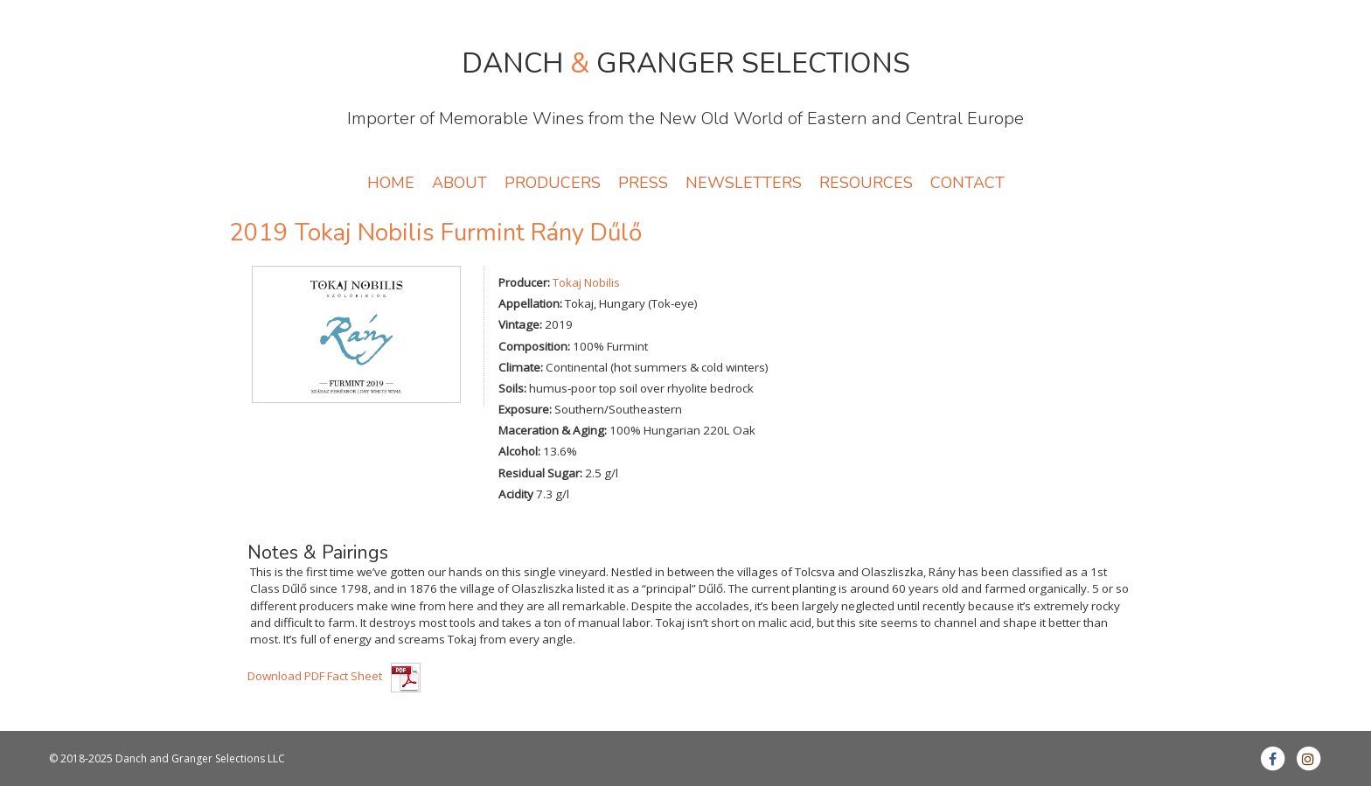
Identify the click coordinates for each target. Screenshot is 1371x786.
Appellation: (530, 303)
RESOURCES (866, 182)
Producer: (524, 282)
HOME (390, 182)
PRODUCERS (553, 182)
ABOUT (459, 182)
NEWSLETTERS (744, 182)
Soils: (512, 388)
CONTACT (967, 182)
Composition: (534, 346)
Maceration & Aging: (552, 430)
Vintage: (520, 324)
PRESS (643, 182)
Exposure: (525, 409)
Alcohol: (519, 451)
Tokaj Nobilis (586, 282)
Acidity (515, 494)
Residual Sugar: (540, 473)
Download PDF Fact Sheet (314, 676)
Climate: (520, 367)
